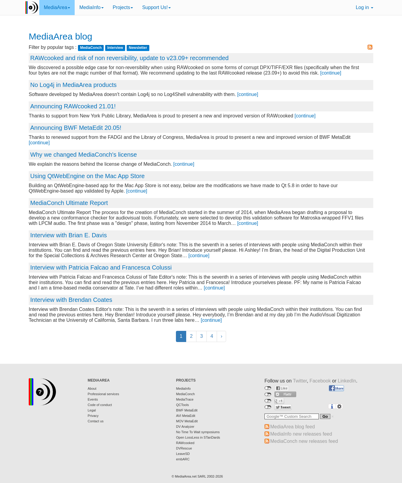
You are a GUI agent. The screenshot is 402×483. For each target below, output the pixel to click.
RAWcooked (185, 443)
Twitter (300, 380)
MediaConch (91, 48)
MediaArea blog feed (292, 426)
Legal (92, 410)
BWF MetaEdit (187, 410)
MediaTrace (185, 399)
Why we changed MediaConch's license (83, 154)
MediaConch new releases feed (304, 441)
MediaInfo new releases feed (301, 434)
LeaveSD (183, 454)
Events (93, 399)
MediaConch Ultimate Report (69, 203)
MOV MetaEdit (187, 421)
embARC (183, 459)
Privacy (93, 415)
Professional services (103, 394)
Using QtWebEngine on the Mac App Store (87, 176)
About (92, 388)
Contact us (96, 421)
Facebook (320, 380)
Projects (123, 7)
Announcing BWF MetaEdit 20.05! (75, 127)
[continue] (330, 72)
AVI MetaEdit (185, 415)
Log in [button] (364, 7)
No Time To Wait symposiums (198, 432)
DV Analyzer (185, 426)
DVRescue (184, 448)
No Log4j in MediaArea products (73, 85)
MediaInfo (91, 7)
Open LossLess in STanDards (198, 437)
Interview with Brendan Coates (71, 299)
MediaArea (57, 7)
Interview (115, 48)
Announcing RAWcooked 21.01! (73, 106)
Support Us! (156, 7)
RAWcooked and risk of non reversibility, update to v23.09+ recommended (129, 58)
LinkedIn (347, 380)
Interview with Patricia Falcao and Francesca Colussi (101, 267)
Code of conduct (100, 405)
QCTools (182, 405)
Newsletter (138, 48)
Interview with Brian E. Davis (68, 235)
